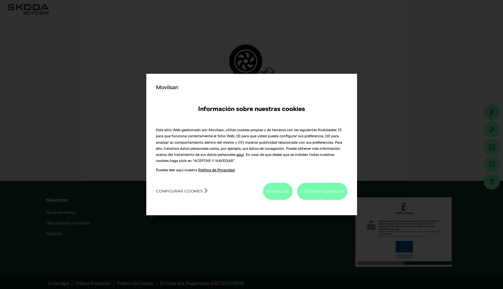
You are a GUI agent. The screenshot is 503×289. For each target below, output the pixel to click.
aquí (240, 154)
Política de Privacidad (216, 169)
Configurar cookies (179, 191)
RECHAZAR (278, 191)
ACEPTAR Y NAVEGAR (322, 191)
